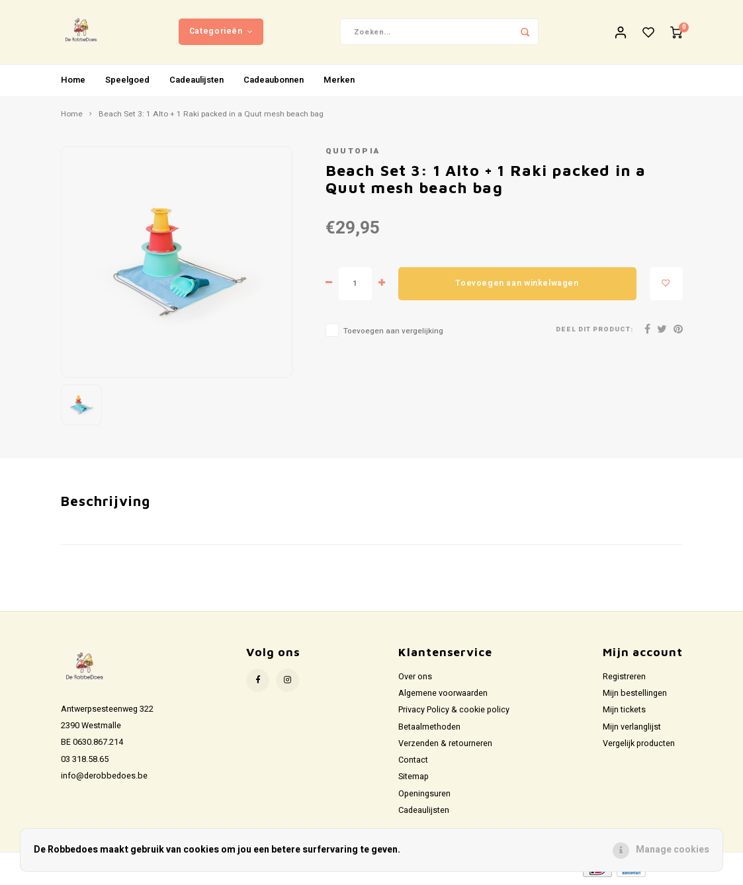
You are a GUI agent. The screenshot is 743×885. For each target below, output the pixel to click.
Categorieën (221, 32)
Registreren (624, 679)
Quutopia (353, 153)
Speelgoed (127, 81)
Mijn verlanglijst (632, 729)
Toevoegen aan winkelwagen (516, 285)
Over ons (415, 679)
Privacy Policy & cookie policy (453, 712)
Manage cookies (672, 850)
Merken (339, 81)
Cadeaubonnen (273, 81)
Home (73, 81)
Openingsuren (424, 796)
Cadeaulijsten (196, 81)
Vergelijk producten (639, 745)
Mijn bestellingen (635, 696)
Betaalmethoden (429, 729)
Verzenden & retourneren (445, 745)
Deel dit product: (594, 331)
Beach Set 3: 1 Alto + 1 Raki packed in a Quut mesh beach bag (211, 116)
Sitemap (413, 779)
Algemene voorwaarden (443, 696)
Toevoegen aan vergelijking (393, 333)
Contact (413, 763)
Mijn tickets (624, 712)
